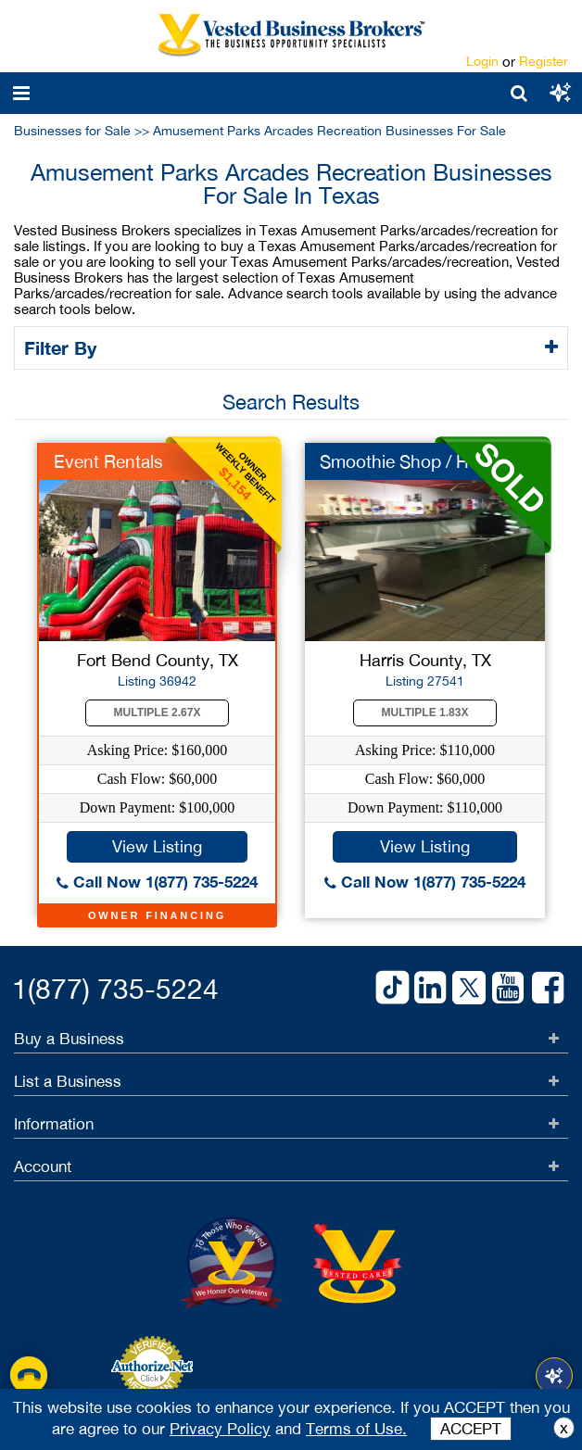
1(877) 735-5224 (115, 988)
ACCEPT (470, 1428)
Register (543, 61)
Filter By (63, 347)
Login (482, 61)
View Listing (157, 846)
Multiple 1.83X (425, 712)
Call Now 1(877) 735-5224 (157, 881)
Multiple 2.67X (157, 712)
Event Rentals (108, 461)
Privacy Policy (220, 1428)
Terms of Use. (356, 1428)
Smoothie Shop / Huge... (416, 461)
